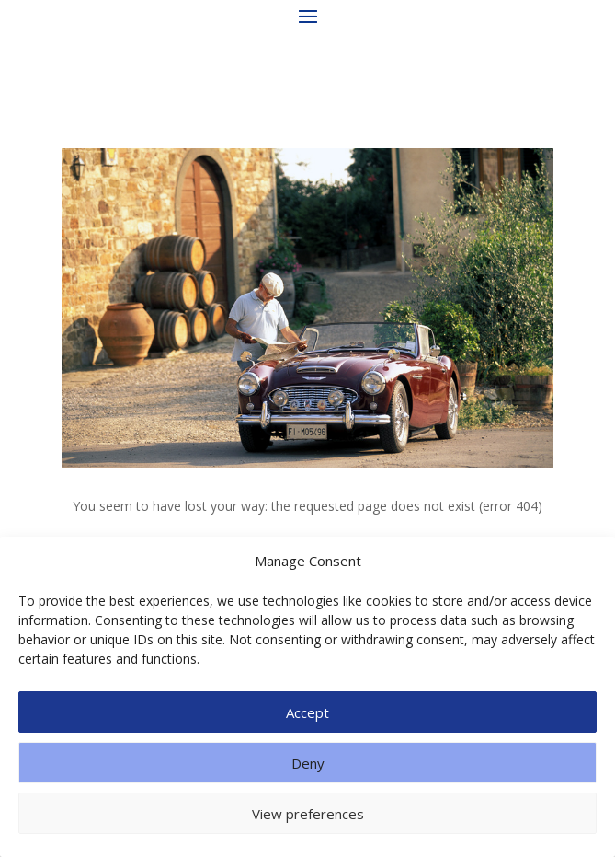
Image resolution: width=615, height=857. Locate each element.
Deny (308, 763)
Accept (307, 712)
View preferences (308, 814)
